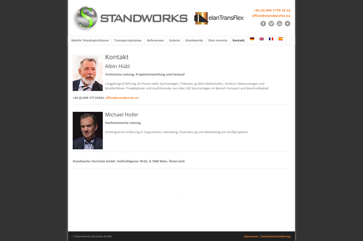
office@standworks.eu (271, 15)
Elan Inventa (218, 40)
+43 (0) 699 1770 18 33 (272, 10)
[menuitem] (252, 39)
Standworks (194, 40)
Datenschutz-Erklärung (275, 236)
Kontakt (239, 40)
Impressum (251, 236)
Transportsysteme (127, 40)
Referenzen (155, 40)
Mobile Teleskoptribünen (90, 40)
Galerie (174, 40)
